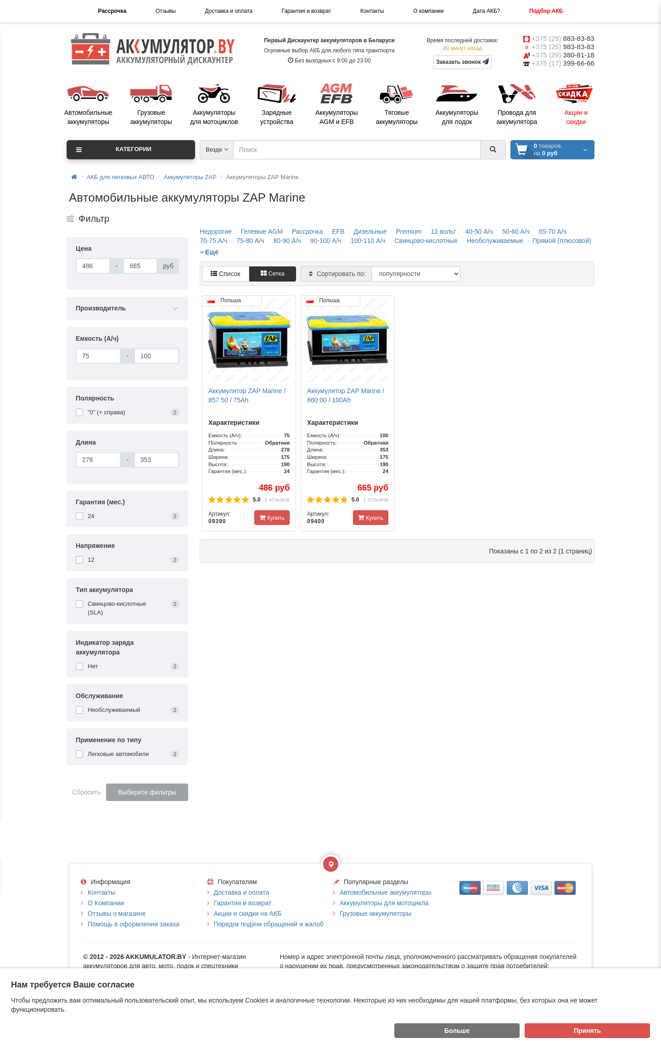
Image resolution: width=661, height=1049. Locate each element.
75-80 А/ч (250, 240)
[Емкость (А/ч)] (98, 356)
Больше (457, 1030)
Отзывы (166, 11)
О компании (428, 11)
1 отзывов (277, 499)
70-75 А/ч (213, 240)
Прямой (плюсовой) (561, 240)
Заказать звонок (462, 61)
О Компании (106, 903)
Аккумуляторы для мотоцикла (384, 903)
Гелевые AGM (262, 231)
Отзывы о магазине (117, 913)
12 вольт (443, 231)
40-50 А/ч (479, 231)
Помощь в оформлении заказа (133, 924)
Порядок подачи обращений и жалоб (269, 924)
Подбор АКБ (546, 11)
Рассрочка (112, 11)
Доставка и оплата (228, 11)
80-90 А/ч (287, 240)
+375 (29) (563, 38)
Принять (587, 1030)
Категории (113, 149)
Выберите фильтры (147, 792)
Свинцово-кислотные (425, 240)
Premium (408, 231)
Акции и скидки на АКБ (248, 913)
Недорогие (216, 231)
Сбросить (86, 792)
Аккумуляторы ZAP (190, 177)
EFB (338, 231)
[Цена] (93, 266)
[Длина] (98, 460)
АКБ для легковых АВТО (120, 177)
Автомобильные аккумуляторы (385, 892)
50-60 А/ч (516, 231)
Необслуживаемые (495, 240)
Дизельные (370, 231)
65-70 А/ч (552, 231)
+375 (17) (563, 63)
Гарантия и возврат (306, 11)
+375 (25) (563, 47)
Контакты (372, 11)
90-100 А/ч (326, 240)
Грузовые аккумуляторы (375, 913)
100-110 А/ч (368, 240)
